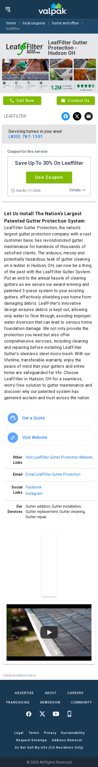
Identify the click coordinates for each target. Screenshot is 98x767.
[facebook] (65, 116)
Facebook (34, 487)
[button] (49, 177)
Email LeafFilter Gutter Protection (53, 474)
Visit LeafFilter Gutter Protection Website (59, 457)
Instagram (34, 493)
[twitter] (77, 116)
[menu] (7, 9)
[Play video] (49, 632)
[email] (88, 116)
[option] (49, 418)
